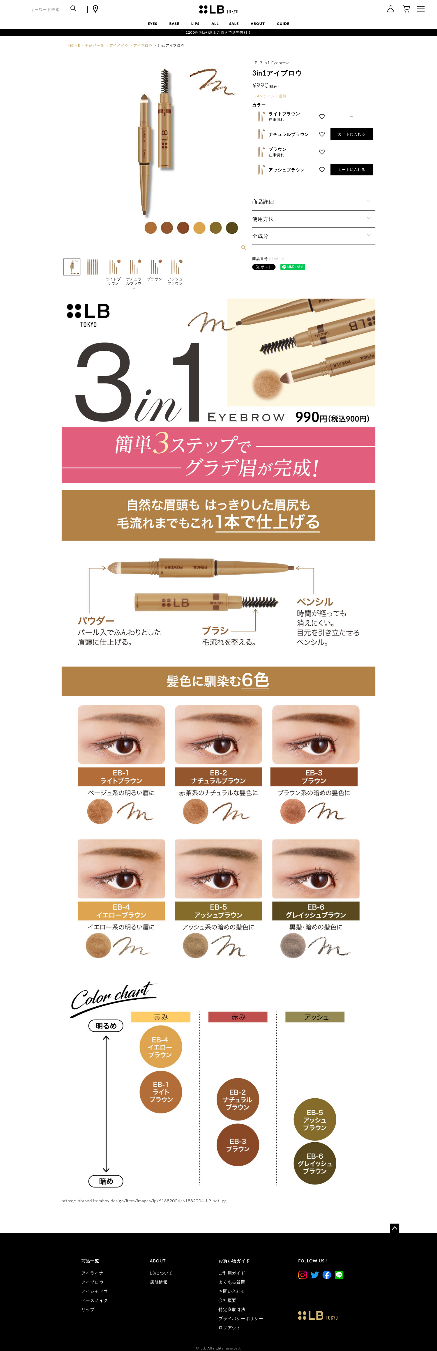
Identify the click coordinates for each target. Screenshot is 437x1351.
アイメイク (119, 45)
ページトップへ (394, 1228)
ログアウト (229, 1327)
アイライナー (94, 1272)
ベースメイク (94, 1300)
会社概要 (227, 1300)
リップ (88, 1309)
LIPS (195, 23)
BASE (174, 23)
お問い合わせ (232, 1291)
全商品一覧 (94, 45)
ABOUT (258, 23)
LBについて (161, 1272)
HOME (74, 45)
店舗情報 (159, 1282)
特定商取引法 (232, 1309)
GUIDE (283, 23)
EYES (152, 23)
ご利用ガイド (232, 1272)
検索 (73, 11)
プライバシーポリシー (240, 1318)
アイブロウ (143, 45)
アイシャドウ (94, 1291)
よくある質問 (232, 1282)
